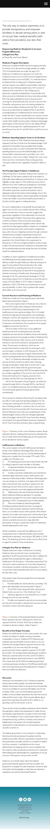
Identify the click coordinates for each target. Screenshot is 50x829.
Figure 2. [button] (6, 617)
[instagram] (25, 799)
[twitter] (20, 799)
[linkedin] (29, 799)
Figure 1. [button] (5, 431)
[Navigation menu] (46, 4)
